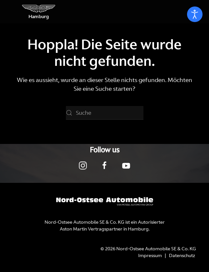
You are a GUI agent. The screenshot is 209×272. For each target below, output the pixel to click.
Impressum (150, 255)
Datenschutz (182, 255)
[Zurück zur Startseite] (39, 11)
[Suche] (104, 113)
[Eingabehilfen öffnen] (195, 14)
